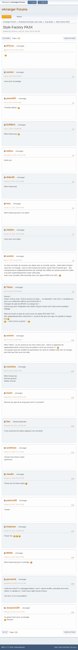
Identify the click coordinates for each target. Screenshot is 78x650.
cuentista (11, 367)
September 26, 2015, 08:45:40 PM (15, 397)
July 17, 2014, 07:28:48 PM (12, 129)
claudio (10, 474)
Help (55, 647)
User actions (69, 38)
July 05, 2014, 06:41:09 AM (12, 76)
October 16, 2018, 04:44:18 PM (14, 557)
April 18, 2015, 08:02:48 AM (13, 291)
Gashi (9, 393)
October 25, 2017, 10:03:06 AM (14, 531)
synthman (11, 448)
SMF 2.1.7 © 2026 (7, 647)
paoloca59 (11, 500)
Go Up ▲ (74, 647)
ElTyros (10, 46)
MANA (9, 553)
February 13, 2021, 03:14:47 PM (14, 612)
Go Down (6, 38)
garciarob (11, 579)
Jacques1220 (13, 608)
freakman (11, 527)
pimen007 (11, 98)
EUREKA (10, 125)
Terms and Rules (64, 647)
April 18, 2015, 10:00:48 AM (13, 339)
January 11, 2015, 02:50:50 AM (14, 207)
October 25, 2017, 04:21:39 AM (14, 504)
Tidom (9, 287)
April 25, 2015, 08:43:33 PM (13, 371)
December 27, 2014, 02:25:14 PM (14, 155)
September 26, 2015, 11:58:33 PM (15, 425)
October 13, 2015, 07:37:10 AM (14, 452)
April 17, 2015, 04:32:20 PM (13, 260)
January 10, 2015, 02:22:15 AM (14, 181)
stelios (9, 151)
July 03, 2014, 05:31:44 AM (14, 50)
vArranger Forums (14, 9)
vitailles (10, 230)
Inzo (8, 203)
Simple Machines (19, 647)
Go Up (4, 632)
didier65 (10, 177)
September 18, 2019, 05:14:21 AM (15, 583)
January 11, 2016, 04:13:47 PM (14, 478)
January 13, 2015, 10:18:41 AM (14, 234)
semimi (10, 72)
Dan (8, 421)
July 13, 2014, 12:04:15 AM (12, 102)
